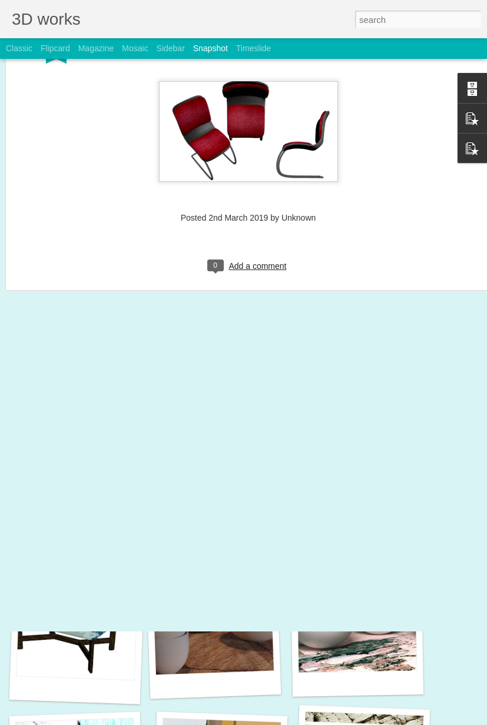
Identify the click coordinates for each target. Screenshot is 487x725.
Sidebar (171, 48)
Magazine (96, 48)
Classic (19, 48)
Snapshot (210, 48)
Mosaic (135, 48)
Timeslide (253, 48)
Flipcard (55, 48)
